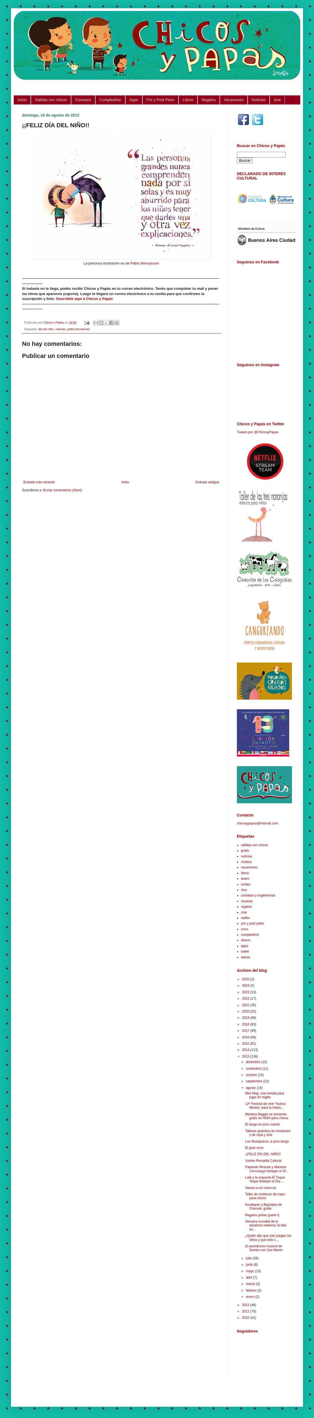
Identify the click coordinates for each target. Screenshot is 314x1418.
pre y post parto (252, 923)
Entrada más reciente (39, 482)
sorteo (245, 884)
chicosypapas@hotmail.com (257, 823)
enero (250, 1297)
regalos (246, 907)
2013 (246, 1056)
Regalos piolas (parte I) (262, 1215)
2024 (246, 985)
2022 (246, 998)
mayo (250, 1271)
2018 (246, 1024)
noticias (60, 329)
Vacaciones (233, 100)
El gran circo (254, 1148)
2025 (246, 979)
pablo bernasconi (78, 329)
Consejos (83, 100)
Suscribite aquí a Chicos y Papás (84, 299)
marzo (251, 1284)
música (246, 862)
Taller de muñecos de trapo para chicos (265, 1196)
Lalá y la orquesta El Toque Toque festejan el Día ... (265, 1179)
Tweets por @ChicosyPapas (257, 432)
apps (244, 946)
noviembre (254, 1069)
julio (249, 1258)
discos (245, 940)
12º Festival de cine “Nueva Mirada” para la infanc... (265, 1106)
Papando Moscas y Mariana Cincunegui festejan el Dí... (267, 1169)
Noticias (259, 100)
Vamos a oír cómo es (260, 1188)
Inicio (22, 100)
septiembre (254, 1081)
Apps (133, 100)
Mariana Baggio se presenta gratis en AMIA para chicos (266, 1116)
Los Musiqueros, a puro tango (267, 1141)
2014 (246, 1050)
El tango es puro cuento (262, 1124)
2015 (246, 1043)
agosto (251, 1088)
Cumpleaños (110, 100)
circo (244, 929)
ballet (245, 951)
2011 (246, 1311)
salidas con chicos (254, 845)
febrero (251, 1290)
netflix (245, 918)
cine (244, 912)
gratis (245, 851)
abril (249, 1277)
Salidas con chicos (51, 100)
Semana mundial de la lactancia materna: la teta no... (265, 1225)
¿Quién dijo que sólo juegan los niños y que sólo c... (268, 1238)
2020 (246, 1011)
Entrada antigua (207, 482)
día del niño (46, 329)
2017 (246, 1031)
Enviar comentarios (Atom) (62, 490)
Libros (188, 100)
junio (250, 1265)
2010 (246, 1318)
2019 (246, 1018)
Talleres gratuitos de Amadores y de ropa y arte (268, 1133)
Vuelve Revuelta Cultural (263, 1161)
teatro (245, 879)
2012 (246, 1305)
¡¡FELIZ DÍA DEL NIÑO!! (263, 1154)
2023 (246, 992)
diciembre (253, 1062)
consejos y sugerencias (258, 895)
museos (247, 901)
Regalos (209, 100)
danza (245, 957)
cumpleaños (250, 935)
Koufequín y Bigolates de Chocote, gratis (263, 1206)
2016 (246, 1037)
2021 (246, 1005)
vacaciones (249, 867)
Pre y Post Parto (161, 100)
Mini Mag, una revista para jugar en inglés (264, 1095)
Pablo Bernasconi (145, 263)
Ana (277, 100)
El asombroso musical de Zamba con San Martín (264, 1248)
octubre (252, 1075)
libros (245, 873)
